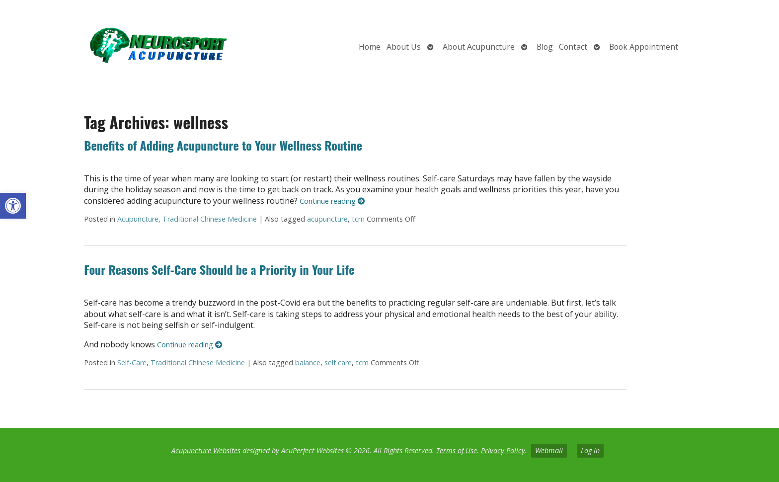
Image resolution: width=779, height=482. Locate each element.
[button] (13, 206)
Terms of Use (456, 450)
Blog (545, 46)
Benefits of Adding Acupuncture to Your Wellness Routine (223, 145)
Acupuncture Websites (205, 450)
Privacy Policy (503, 450)
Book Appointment (643, 46)
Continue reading (332, 201)
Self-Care (132, 362)
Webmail (549, 450)
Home (370, 46)
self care (338, 362)
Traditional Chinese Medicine (209, 219)
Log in (590, 450)
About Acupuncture (479, 46)
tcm (358, 219)
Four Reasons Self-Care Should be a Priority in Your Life (219, 269)
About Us (404, 46)
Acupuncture (137, 219)
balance (307, 362)
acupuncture (327, 219)
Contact (573, 46)
